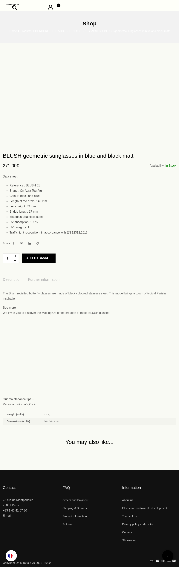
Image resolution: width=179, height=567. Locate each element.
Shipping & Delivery (74, 508)
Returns (67, 524)
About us (127, 500)
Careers (127, 532)
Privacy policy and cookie (138, 524)
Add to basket (38, 258)
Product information (74, 516)
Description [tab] (12, 279)
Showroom (129, 540)
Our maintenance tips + (18, 399)
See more (9, 307)
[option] (11, 556)
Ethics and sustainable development (144, 508)
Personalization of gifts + (19, 404)
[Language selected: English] (11, 555)
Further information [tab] (44, 279)
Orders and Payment (75, 500)
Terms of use (130, 516)
